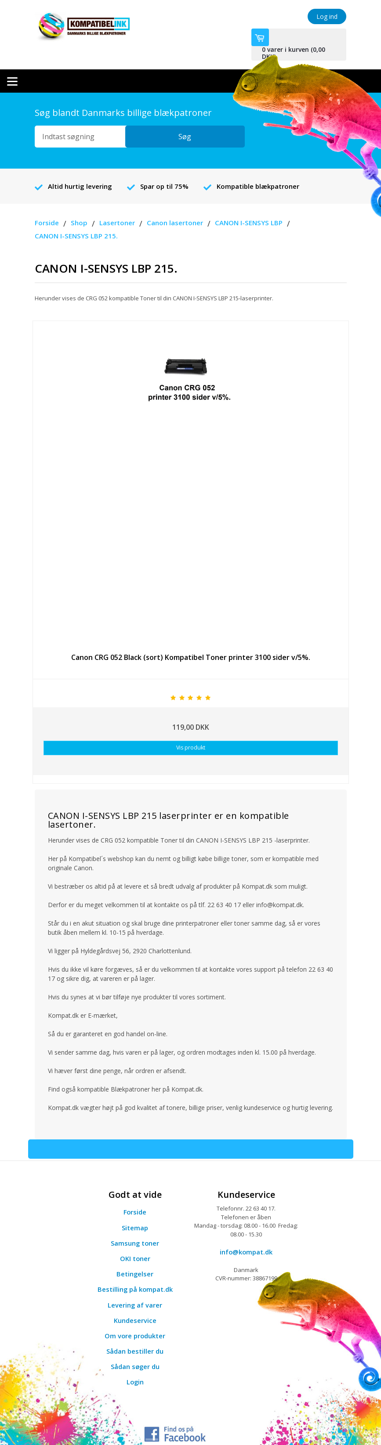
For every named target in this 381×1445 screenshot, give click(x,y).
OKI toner (135, 1242)
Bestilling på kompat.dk (135, 1274)
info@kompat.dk (246, 1236)
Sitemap (135, 1212)
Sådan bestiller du (135, 1335)
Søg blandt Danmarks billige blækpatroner (123, 98)
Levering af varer (134, 1289)
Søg (222, 121)
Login (135, 1366)
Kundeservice (135, 1304)
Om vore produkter (135, 1320)
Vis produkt (190, 733)
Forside (135, 1196)
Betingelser (135, 1258)
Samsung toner (135, 1227)
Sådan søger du (135, 1351)
